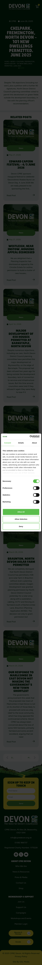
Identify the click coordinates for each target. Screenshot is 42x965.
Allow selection (21, 519)
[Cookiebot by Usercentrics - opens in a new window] (29, 436)
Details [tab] (21, 443)
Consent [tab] (7, 443)
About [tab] (34, 443)
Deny (21, 526)
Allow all (21, 512)
